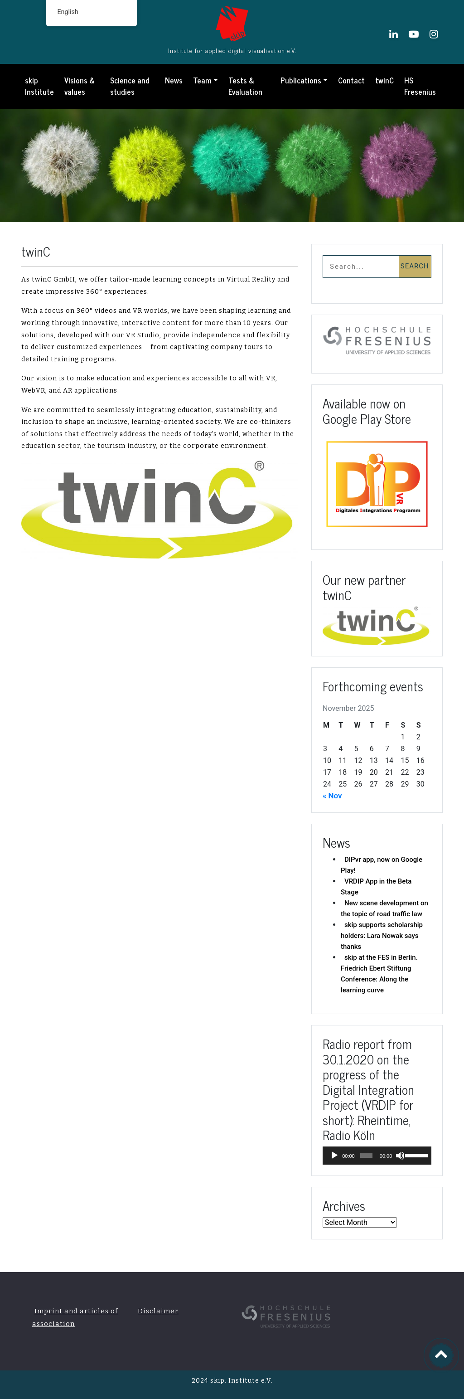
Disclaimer (158, 1311)
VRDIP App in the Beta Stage (376, 886)
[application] (377, 1155)
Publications (300, 80)
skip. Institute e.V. (240, 1380)
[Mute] (400, 1155)
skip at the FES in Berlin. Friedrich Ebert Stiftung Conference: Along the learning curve (379, 973)
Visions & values (79, 86)
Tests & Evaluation (245, 86)
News (174, 80)
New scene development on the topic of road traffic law (384, 908)
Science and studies (130, 86)
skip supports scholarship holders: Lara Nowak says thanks (382, 936)
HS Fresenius (420, 86)
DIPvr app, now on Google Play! (381, 864)
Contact (351, 80)
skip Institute (39, 86)
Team (202, 80)
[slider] (366, 1155)
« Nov (332, 795)
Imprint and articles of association (75, 1317)
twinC (384, 80)
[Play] (334, 1155)
